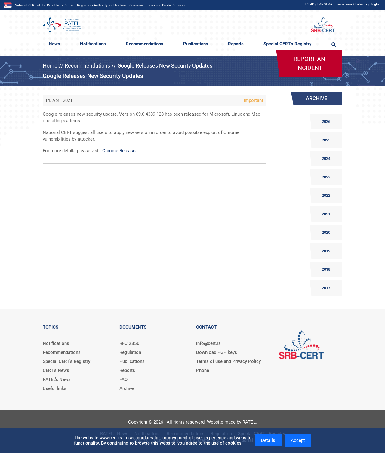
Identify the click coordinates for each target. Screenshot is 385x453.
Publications (195, 44)
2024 (326, 158)
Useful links (54, 388)
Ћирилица (344, 4)
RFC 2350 (129, 343)
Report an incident (309, 63)
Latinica (361, 4)
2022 (326, 195)
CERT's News (56, 370)
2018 (326, 269)
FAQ (123, 379)
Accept (298, 440)
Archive (126, 388)
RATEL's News (57, 379)
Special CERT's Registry (287, 44)
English (376, 4)
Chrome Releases (120, 151)
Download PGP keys (216, 352)
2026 (326, 121)
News (54, 44)
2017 (326, 288)
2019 (326, 251)
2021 (326, 214)
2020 (326, 232)
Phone (202, 370)
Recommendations (144, 44)
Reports (236, 44)
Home (50, 65)
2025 (326, 140)
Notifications (93, 44)
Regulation (130, 352)
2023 (326, 177)
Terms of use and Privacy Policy (228, 361)
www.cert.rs (111, 437)
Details (268, 440)
